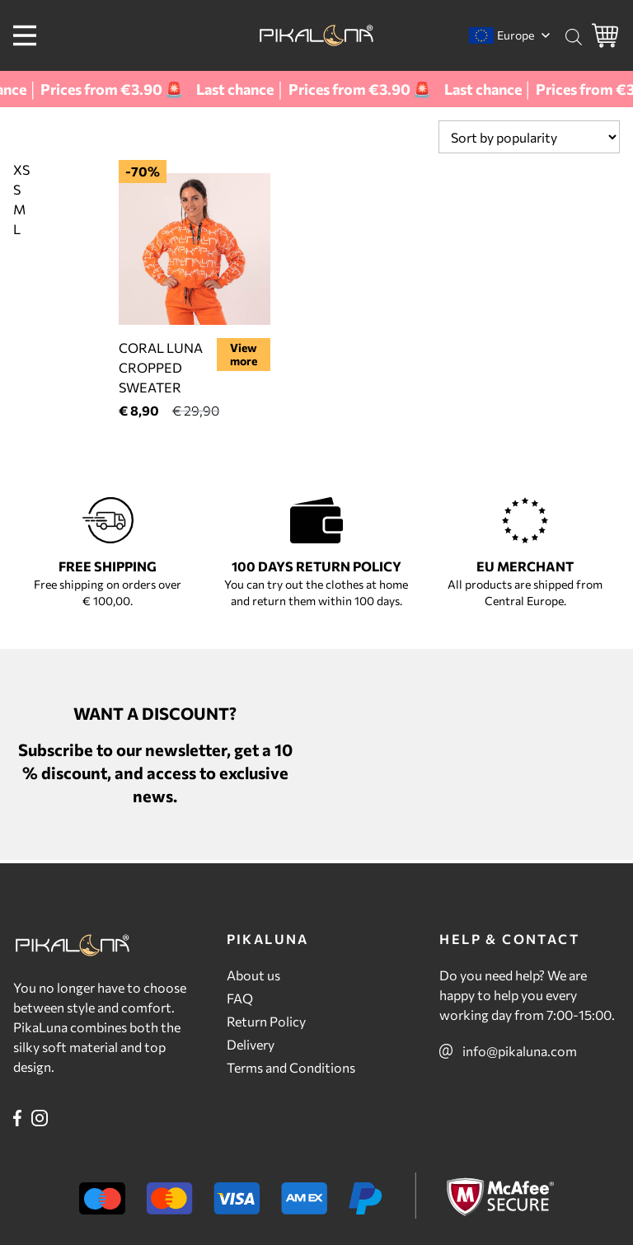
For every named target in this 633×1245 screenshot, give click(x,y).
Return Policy (266, 1021)
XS (21, 169)
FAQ (240, 998)
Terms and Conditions (291, 1067)
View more (243, 354)
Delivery (250, 1044)
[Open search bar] (573, 37)
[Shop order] (529, 136)
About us (253, 975)
